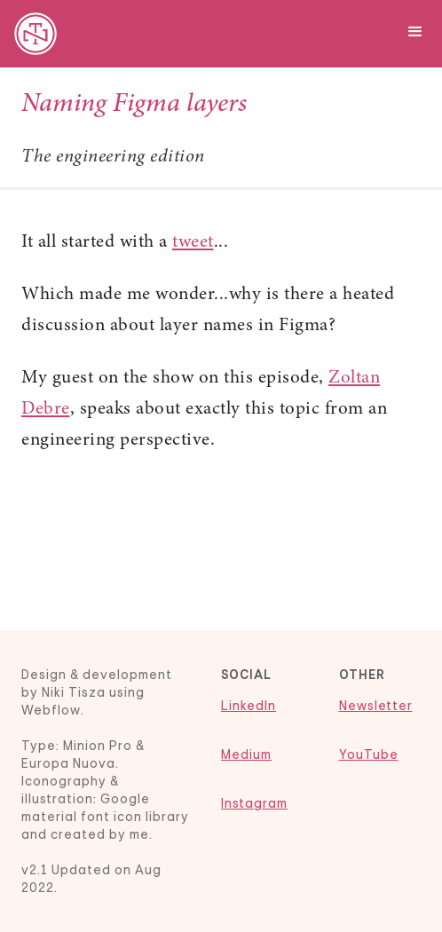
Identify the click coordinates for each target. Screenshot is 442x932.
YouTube (369, 754)
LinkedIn (248, 706)
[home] (31, 33)
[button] (415, 29)
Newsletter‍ (376, 706)
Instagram (254, 803)
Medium (246, 754)
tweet (193, 242)
